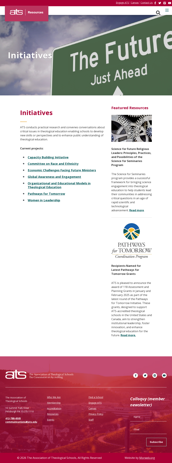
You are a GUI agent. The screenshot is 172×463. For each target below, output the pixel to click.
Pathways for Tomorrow (46, 194)
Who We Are (54, 397)
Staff (91, 419)
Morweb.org (147, 458)
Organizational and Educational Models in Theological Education (59, 185)
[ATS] (26, 11)
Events (50, 419)
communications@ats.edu (21, 421)
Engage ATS (95, 402)
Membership (54, 402)
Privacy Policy (96, 414)
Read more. (128, 335)
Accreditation (54, 408)
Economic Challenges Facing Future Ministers (62, 170)
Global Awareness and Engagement (54, 177)
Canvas (92, 408)
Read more (136, 210)
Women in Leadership (44, 200)
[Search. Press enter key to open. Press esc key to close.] (158, 12)
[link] (155, 3)
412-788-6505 (13, 418)
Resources (52, 414)
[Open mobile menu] (167, 10)
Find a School (96, 397)
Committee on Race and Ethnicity (53, 164)
